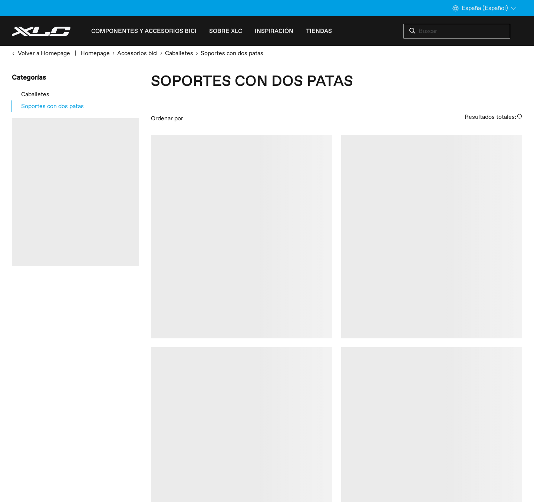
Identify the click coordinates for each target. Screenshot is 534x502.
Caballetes (179, 53)
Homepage (95, 53)
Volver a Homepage (41, 53)
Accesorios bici (137, 53)
